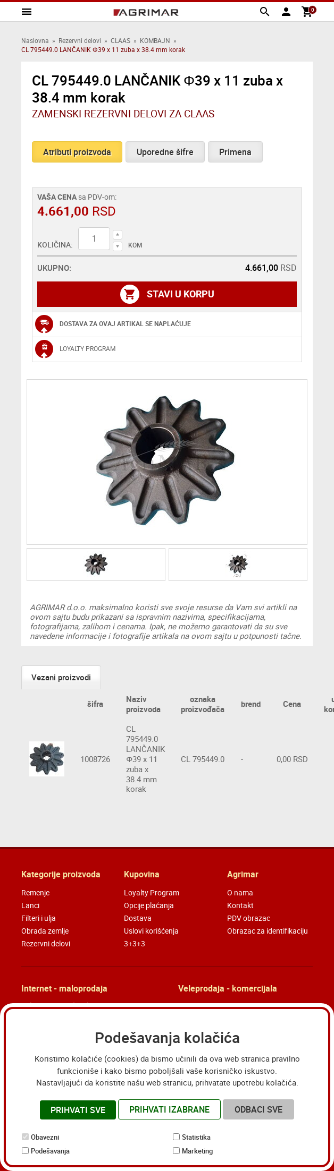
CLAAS (120, 40)
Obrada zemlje (45, 931)
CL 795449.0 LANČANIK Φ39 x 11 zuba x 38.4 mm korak (145, 758)
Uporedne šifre (165, 152)
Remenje (35, 892)
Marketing (197, 1151)
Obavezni (45, 1137)
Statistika (196, 1137)
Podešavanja (50, 1151)
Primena (235, 152)
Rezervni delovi (80, 40)
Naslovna (35, 40)
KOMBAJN (155, 40)
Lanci (30, 905)
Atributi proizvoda (77, 152)
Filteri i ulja (38, 918)
